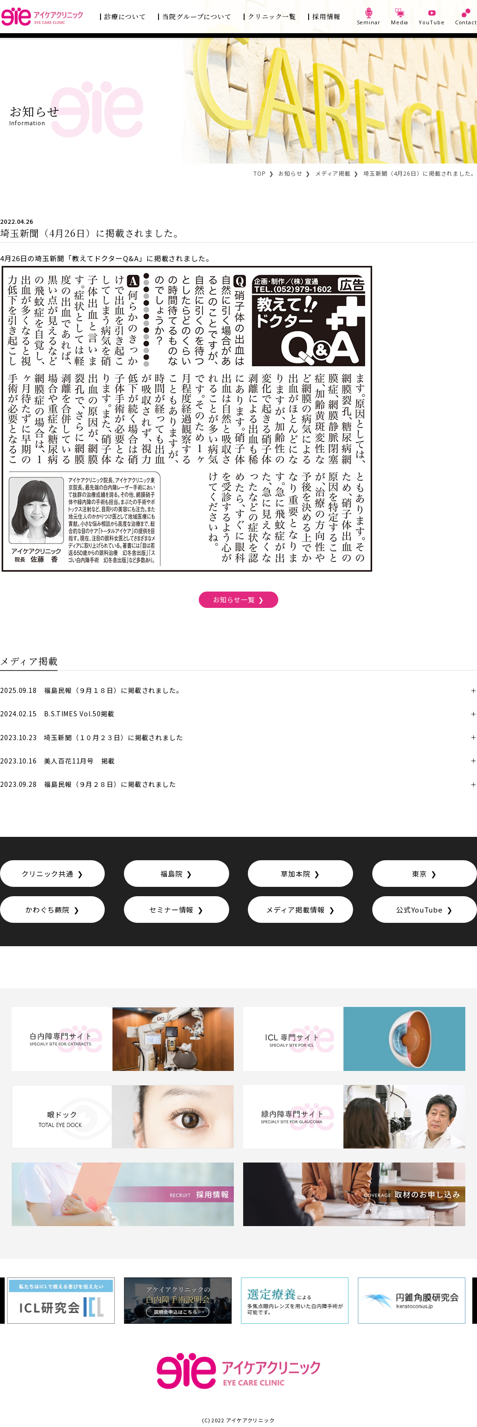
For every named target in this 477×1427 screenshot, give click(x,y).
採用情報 (326, 16)
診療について (125, 16)
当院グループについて (196, 16)
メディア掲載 (333, 173)
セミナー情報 (171, 909)
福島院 (171, 873)
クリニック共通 (47, 873)
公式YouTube (419, 909)
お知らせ (290, 173)
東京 (419, 873)
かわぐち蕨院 (47, 909)
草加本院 (296, 873)
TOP (259, 173)
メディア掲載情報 (295, 909)
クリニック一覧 (272, 16)
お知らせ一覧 (233, 599)
